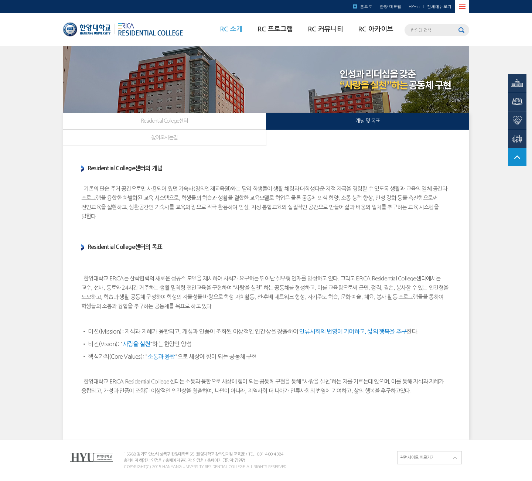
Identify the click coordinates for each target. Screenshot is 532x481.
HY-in (414, 6)
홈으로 (366, 6)
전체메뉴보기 (439, 6)
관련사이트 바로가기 (417, 458)
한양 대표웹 (390, 6)
